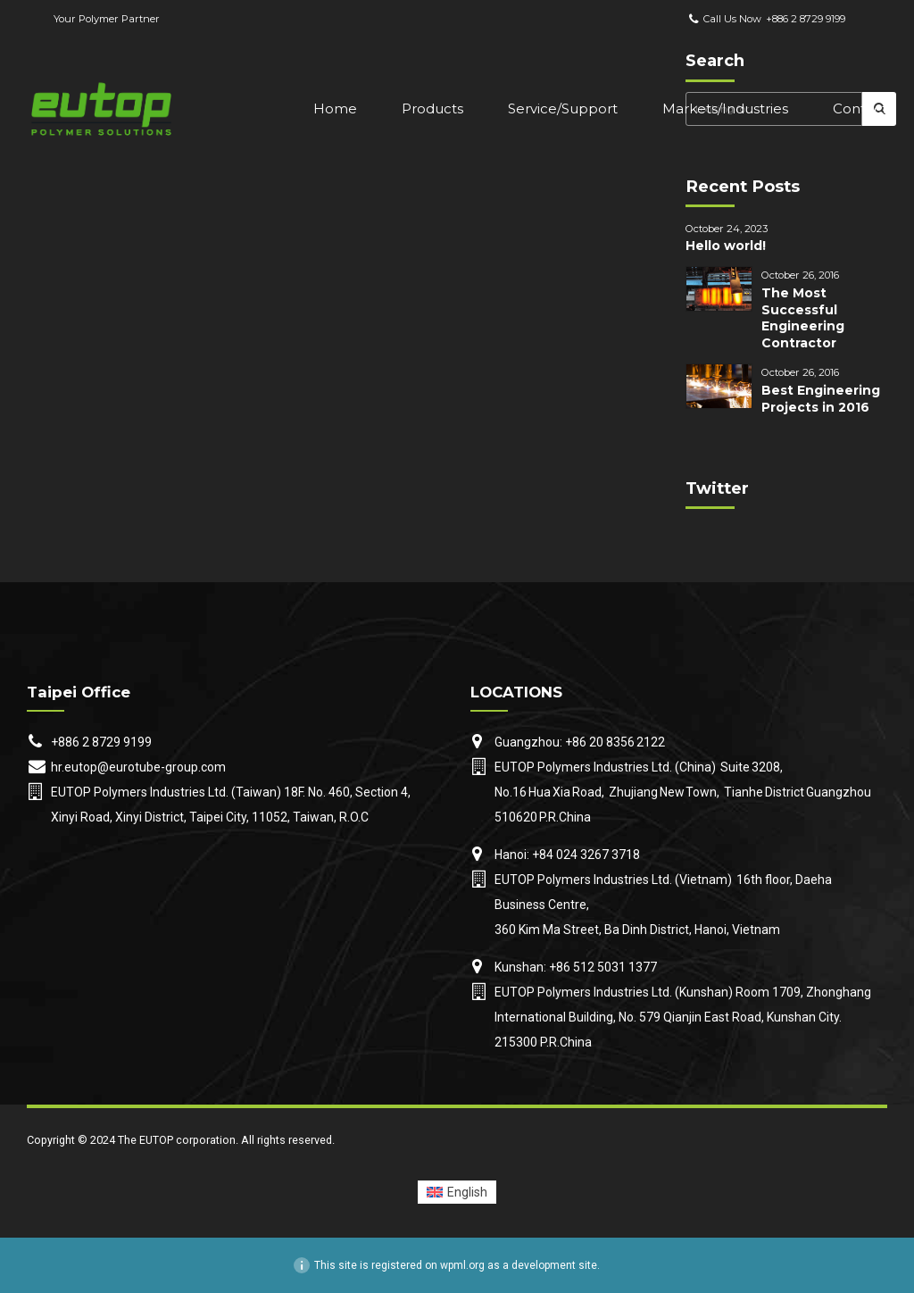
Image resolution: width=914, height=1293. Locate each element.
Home (335, 108)
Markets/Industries (725, 108)
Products (432, 108)
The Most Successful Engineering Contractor (802, 318)
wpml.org (462, 1265)
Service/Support (563, 108)
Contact (860, 108)
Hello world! (726, 246)
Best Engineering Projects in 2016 (820, 398)
